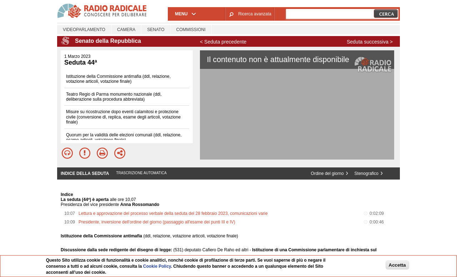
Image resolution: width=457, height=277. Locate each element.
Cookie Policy (157, 266)
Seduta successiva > (370, 42)
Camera (126, 29)
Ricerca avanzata (254, 13)
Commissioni (191, 29)
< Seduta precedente (223, 42)
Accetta (397, 265)
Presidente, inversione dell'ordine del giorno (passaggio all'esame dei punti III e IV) (157, 222)
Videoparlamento (84, 29)
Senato (155, 29)
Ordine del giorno (327, 173)
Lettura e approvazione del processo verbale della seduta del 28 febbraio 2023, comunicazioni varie (173, 213)
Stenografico (366, 173)
